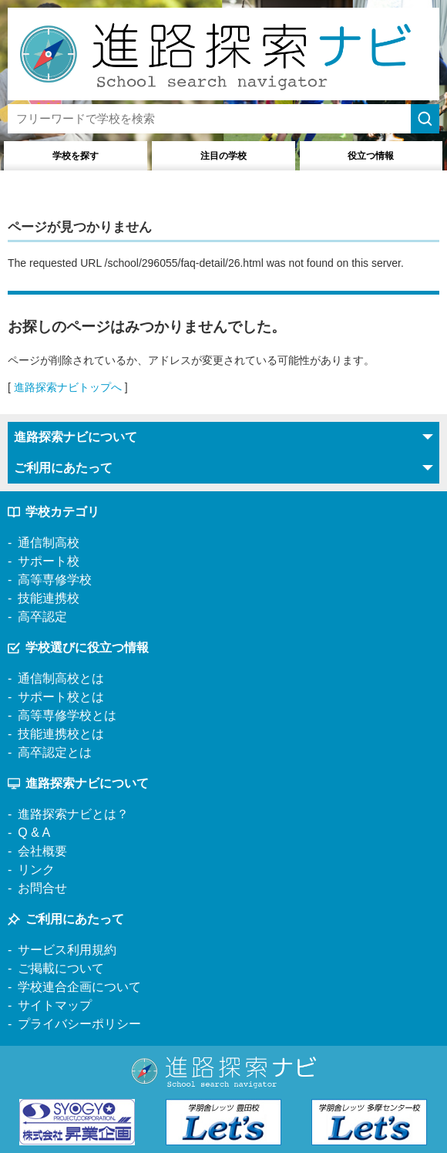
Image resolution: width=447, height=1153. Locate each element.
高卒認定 (42, 616)
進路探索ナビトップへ (68, 387)
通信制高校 (48, 542)
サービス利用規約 (67, 949)
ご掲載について (61, 968)
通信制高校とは (61, 678)
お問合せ (42, 888)
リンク (36, 869)
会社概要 (42, 851)
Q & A (34, 832)
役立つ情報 (371, 155)
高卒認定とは (55, 752)
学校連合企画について (79, 986)
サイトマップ (55, 1005)
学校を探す (75, 155)
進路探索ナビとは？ (73, 814)
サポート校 (48, 561)
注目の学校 (223, 155)
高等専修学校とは (67, 715)
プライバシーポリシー (79, 1023)
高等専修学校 (55, 579)
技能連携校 (48, 598)
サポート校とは (61, 696)
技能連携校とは (61, 733)
